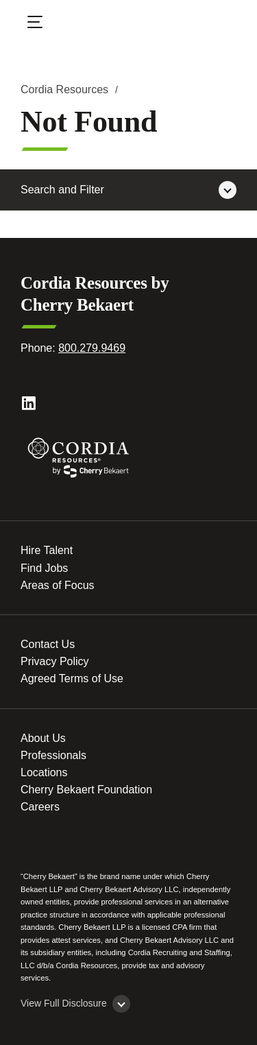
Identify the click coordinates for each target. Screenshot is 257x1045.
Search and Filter (62, 189)
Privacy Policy (55, 661)
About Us (43, 738)
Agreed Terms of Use (72, 678)
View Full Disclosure (64, 1003)
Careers (40, 807)
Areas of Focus (58, 585)
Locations (44, 772)
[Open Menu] (43, 24)
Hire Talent (47, 550)
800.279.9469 (91, 348)
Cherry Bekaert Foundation (86, 789)
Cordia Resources (64, 89)
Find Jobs (44, 568)
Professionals (53, 755)
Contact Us (48, 644)
